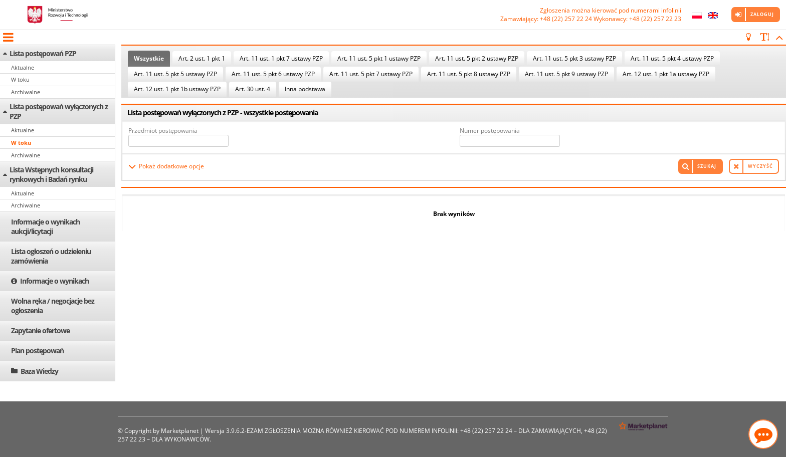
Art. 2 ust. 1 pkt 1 (201, 58)
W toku (20, 79)
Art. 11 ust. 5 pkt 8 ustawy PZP (468, 74)
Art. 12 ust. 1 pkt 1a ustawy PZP (666, 74)
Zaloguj (762, 14)
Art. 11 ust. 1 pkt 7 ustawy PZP (281, 58)
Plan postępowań (37, 350)
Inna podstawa (305, 89)
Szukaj (706, 166)
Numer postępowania (490, 130)
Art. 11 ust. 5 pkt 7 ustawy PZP (371, 74)
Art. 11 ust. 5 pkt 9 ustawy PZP (566, 74)
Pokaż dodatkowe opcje (171, 166)
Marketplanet (180, 430)
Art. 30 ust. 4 (252, 89)
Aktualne (22, 67)
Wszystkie (149, 58)
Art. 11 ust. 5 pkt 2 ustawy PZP (476, 58)
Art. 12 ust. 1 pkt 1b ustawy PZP (177, 89)
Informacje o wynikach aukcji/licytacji (45, 226)
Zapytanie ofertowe (40, 330)
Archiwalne (25, 92)
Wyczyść (760, 166)
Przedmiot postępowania (163, 130)
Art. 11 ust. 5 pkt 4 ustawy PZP (672, 58)
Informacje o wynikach (54, 281)
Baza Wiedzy (39, 371)
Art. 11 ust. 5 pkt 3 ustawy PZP (574, 58)
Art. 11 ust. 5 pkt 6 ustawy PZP (273, 74)
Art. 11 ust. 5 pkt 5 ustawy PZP (175, 74)
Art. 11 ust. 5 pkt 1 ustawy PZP (379, 58)
